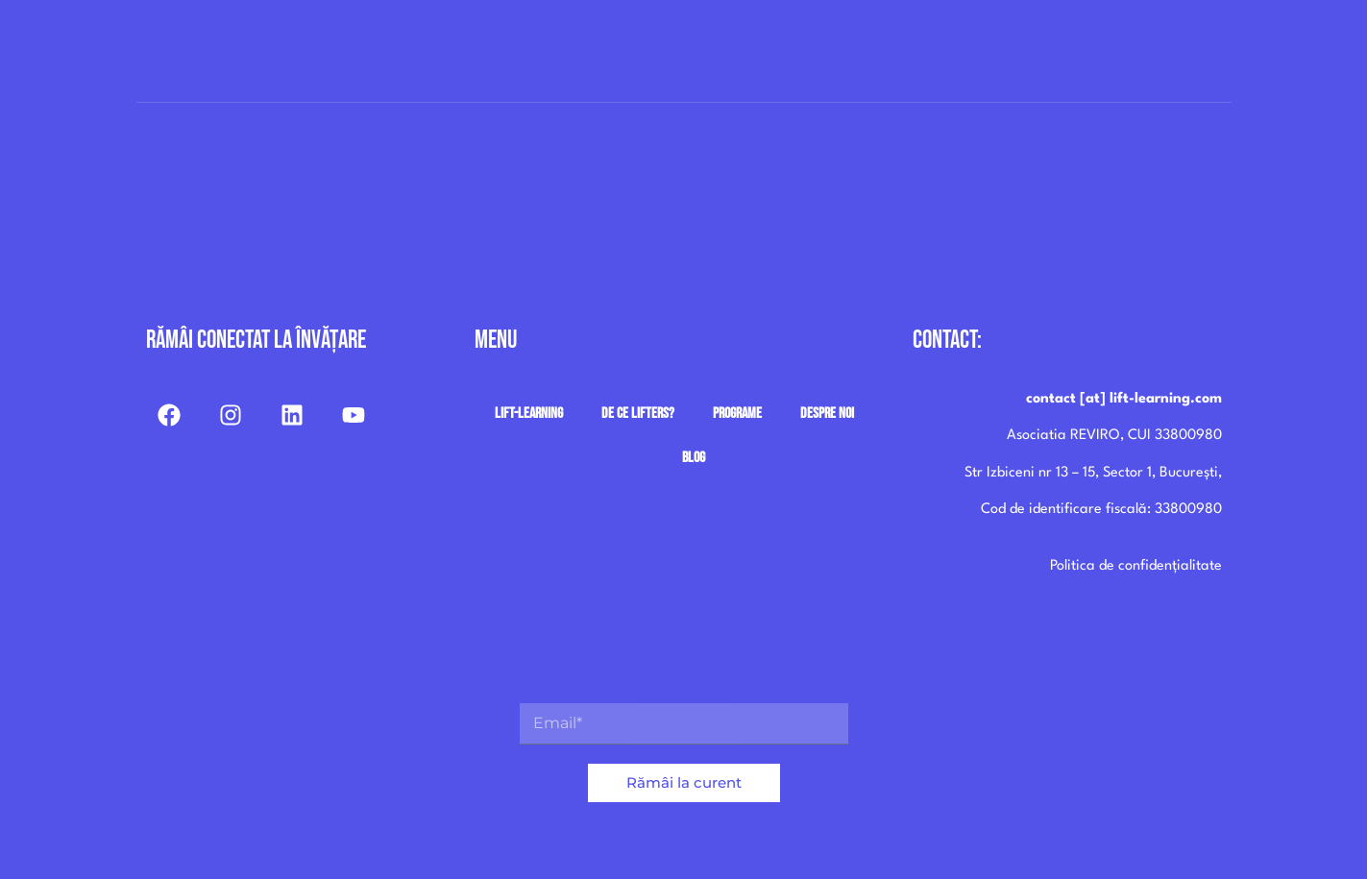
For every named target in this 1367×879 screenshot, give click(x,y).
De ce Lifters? (637, 413)
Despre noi (827, 413)
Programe (737, 413)
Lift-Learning (529, 413)
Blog (693, 458)
